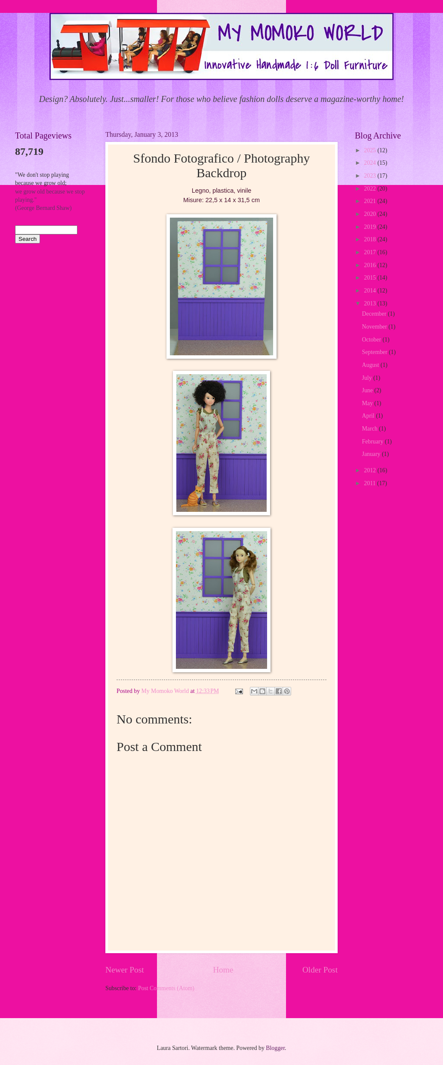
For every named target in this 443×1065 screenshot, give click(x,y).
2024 (370, 163)
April (369, 415)
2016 (370, 265)
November (375, 326)
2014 (370, 290)
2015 (370, 277)
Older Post (320, 969)
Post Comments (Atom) (166, 988)
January (372, 454)
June (368, 390)
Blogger (275, 1048)
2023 (370, 175)
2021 (370, 201)
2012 (370, 470)
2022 (370, 188)
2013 (370, 303)
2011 (370, 483)
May (368, 403)
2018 (370, 239)
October (372, 339)
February (373, 441)
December (375, 314)
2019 (370, 227)
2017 (370, 252)
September (375, 352)
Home (223, 969)
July (367, 378)
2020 (370, 214)
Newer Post (124, 969)
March (370, 428)
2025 (370, 150)
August (371, 365)
